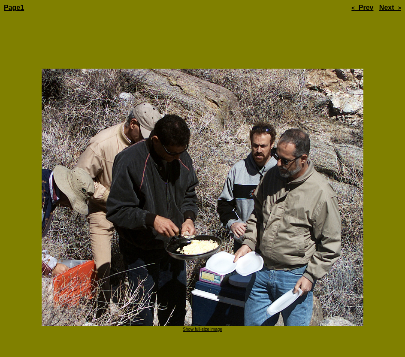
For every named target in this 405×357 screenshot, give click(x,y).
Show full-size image (202, 305)
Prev (362, 7)
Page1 (14, 7)
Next (390, 7)
